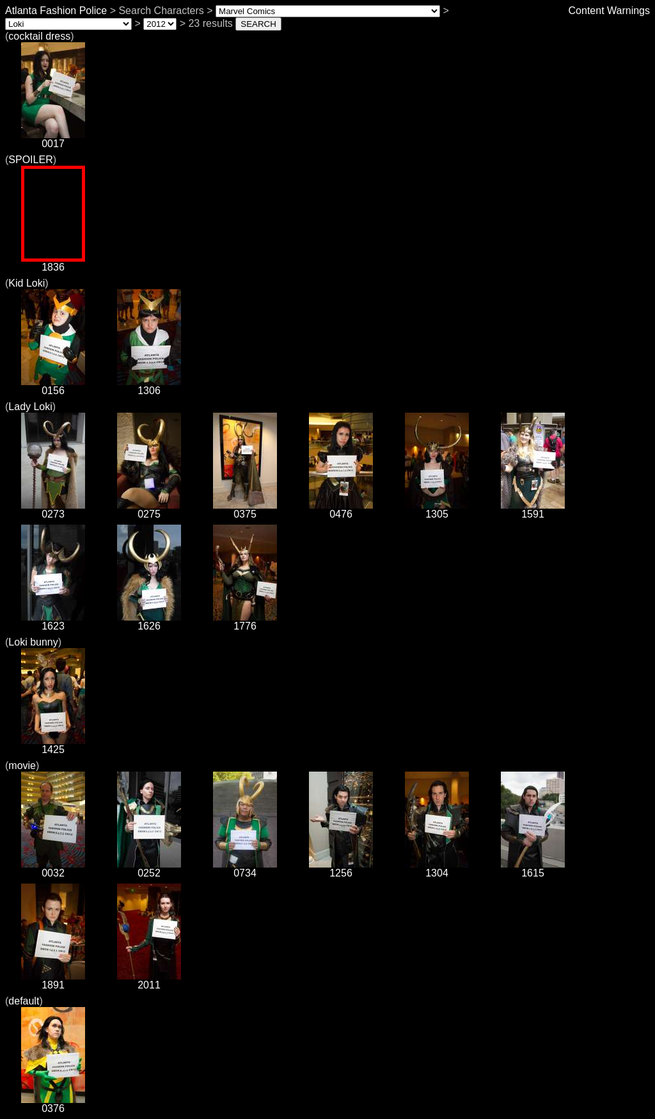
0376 (53, 1104)
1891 (53, 980)
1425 (53, 745)
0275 (149, 510)
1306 (149, 386)
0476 (341, 510)
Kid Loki (26, 283)
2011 (149, 980)
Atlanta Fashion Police (56, 10)
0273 (53, 510)
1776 (245, 621)
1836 (53, 263)
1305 (437, 510)
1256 (341, 868)
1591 (533, 510)
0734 (245, 868)
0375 (245, 510)
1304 (437, 868)
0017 (53, 139)
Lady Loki (30, 406)
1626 (149, 621)
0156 (53, 386)
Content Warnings (609, 10)
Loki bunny (33, 642)
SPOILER (30, 159)
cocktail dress (39, 36)
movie (22, 765)
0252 (149, 868)
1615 (533, 868)
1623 (53, 621)
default (23, 1001)
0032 (53, 868)
